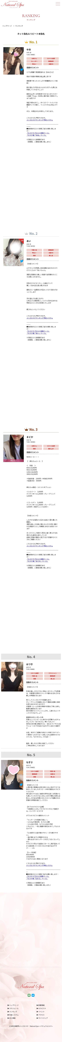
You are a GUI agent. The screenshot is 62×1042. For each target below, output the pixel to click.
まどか (30, 437)
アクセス (41, 1015)
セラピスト (42, 1008)
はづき (29, 664)
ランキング (13, 1011)
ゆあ (29, 49)
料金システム (14, 1015)
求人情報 (12, 1018)
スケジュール (13, 1008)
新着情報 (41, 1005)
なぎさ (29, 762)
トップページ (14, 1005)
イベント (41, 1011)
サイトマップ (43, 1018)
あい (29, 241)
